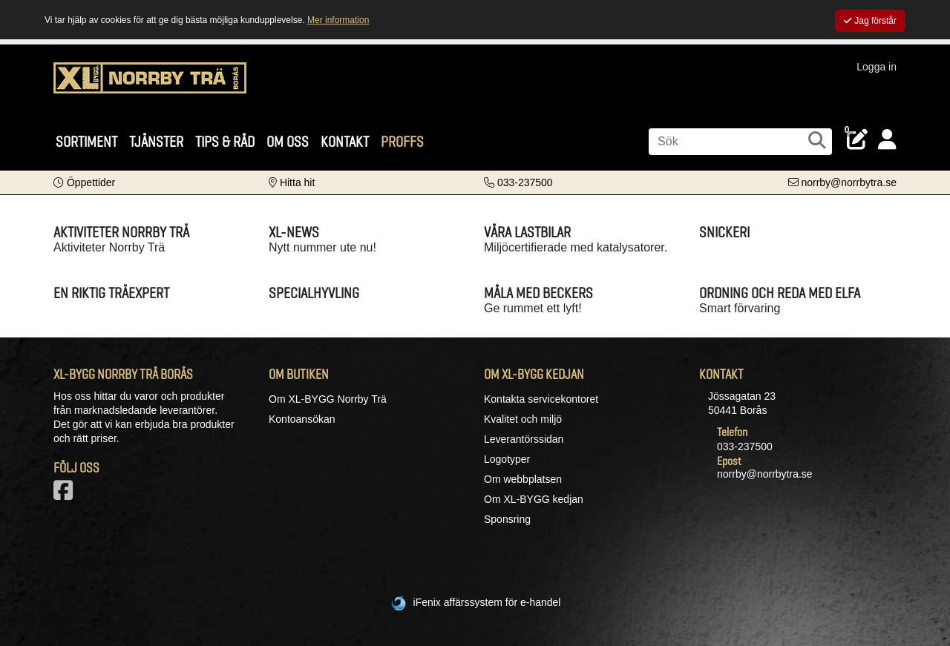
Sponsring (507, 519)
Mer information (338, 20)
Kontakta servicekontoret (541, 399)
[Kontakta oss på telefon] (518, 182)
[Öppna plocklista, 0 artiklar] (857, 139)
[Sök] (740, 141)
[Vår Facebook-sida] (66, 495)
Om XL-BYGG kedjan (533, 499)
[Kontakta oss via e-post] (842, 182)
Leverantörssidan (523, 439)
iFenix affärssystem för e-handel (487, 602)
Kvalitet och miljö (523, 419)
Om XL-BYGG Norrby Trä (328, 399)
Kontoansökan (302, 419)
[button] (84, 182)
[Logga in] (887, 139)
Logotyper (507, 459)
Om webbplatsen (523, 479)
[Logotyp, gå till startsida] (149, 85)
